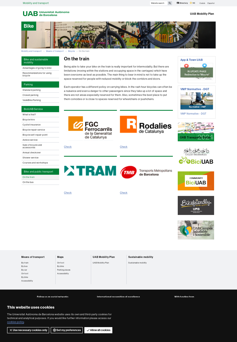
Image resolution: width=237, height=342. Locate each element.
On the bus (28, 182)
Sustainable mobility (140, 257)
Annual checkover (32, 152)
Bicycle (71, 51)
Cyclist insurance (32, 124)
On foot (24, 273)
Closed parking (31, 95)
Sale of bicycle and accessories (32, 146)
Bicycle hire (29, 119)
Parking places (63, 270)
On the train (29, 177)
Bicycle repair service (34, 129)
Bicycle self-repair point (35, 135)
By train (24, 263)
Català (202, 3)
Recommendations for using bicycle (37, 74)
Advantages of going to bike (37, 68)
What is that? (29, 114)
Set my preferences (67, 330)
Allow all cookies (98, 330)
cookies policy (15, 321)
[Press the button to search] (170, 3)
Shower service (31, 157)
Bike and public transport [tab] (38, 171)
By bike (24, 277)
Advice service (30, 140)
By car (24, 270)
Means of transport (55, 51)
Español (211, 3)
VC (192, 3)
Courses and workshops (35, 162)
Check (68, 146)
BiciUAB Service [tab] (33, 109)
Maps (60, 257)
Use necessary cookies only (28, 330)
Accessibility (27, 281)
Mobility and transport (36, 3)
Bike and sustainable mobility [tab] (36, 61)
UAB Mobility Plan (202, 14)
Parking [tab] (28, 84)
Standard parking (32, 90)
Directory (182, 3)
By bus (24, 266)
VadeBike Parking (32, 100)
